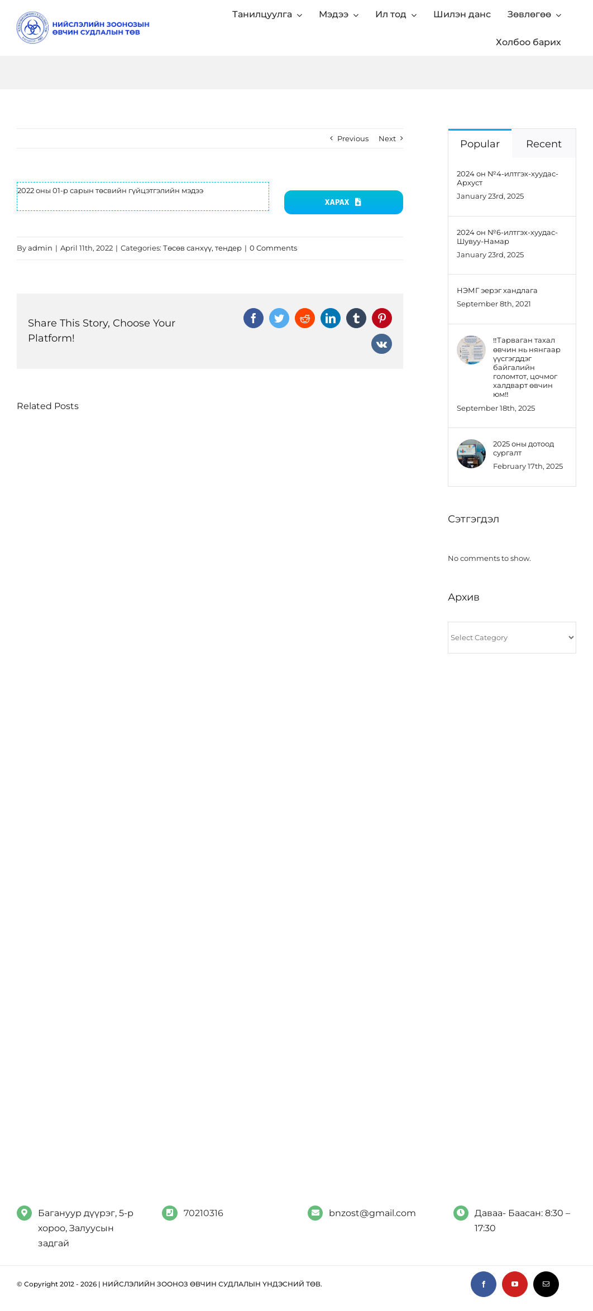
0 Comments (273, 247)
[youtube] (515, 1284)
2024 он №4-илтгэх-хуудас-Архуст (507, 178)
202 (23, 190)
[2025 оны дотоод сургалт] (471, 447)
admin (40, 247)
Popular (480, 144)
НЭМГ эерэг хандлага (497, 290)
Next (387, 138)
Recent (544, 144)
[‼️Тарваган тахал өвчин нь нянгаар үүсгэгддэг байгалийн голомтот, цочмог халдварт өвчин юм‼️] (471, 343)
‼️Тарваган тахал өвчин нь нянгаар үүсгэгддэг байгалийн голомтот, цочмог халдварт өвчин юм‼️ (527, 366)
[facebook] (483, 1284)
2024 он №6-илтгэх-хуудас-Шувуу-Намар (507, 237)
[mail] (546, 1284)
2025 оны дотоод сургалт (523, 448)
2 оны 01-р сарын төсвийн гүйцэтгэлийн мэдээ (116, 190)
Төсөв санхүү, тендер (202, 247)
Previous (353, 138)
